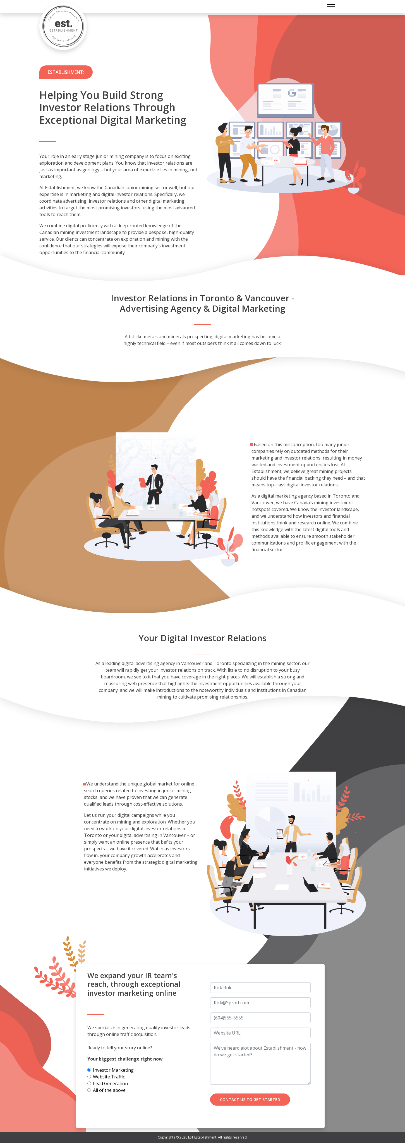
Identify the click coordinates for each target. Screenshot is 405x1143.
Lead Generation (110, 1083)
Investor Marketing (113, 1070)
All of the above (109, 1090)
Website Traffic (109, 1077)
